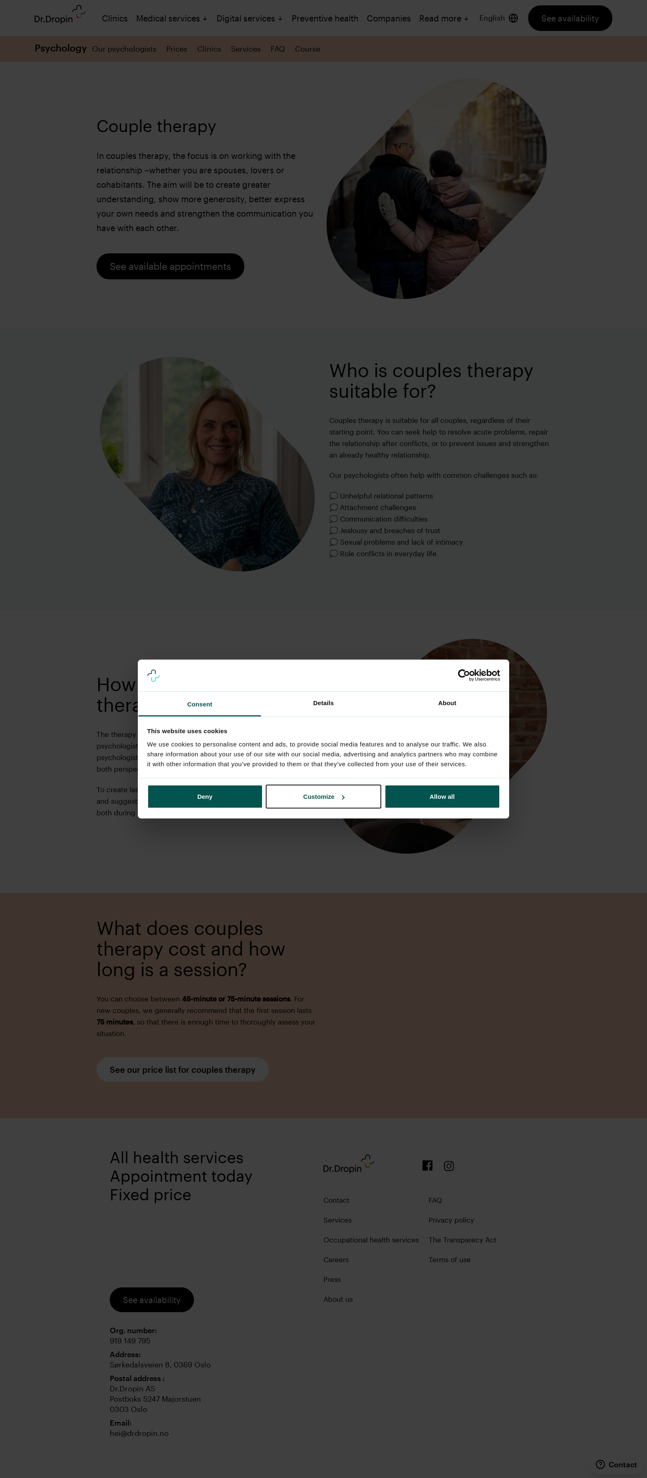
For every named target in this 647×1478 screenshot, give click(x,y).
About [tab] (447, 702)
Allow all (442, 796)
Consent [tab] (200, 703)
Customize (324, 796)
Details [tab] (323, 702)
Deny (205, 796)
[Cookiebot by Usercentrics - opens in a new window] (464, 675)
